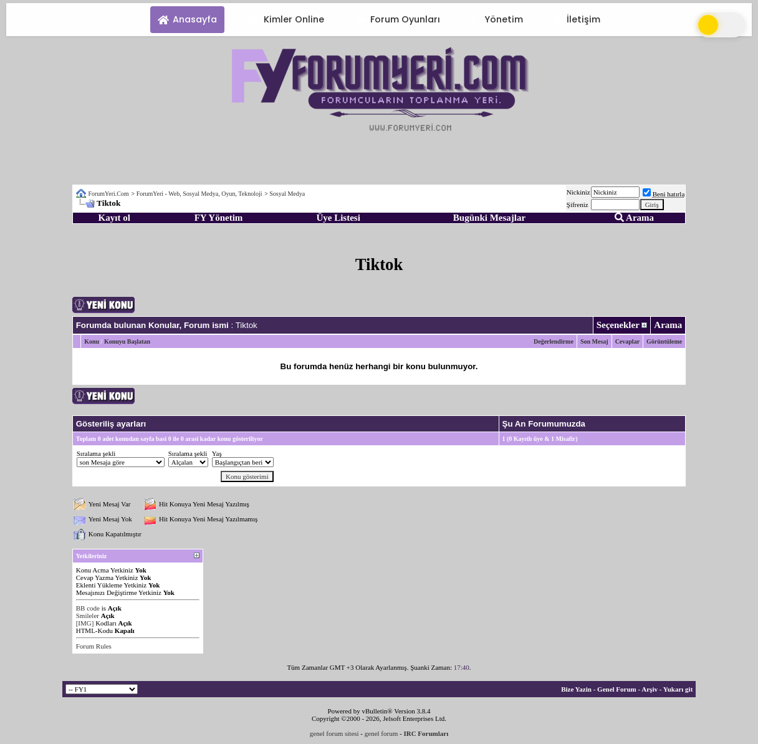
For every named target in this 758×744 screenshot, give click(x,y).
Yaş (217, 453)
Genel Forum (616, 689)
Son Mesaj (594, 341)
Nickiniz (578, 192)
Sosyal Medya (287, 193)
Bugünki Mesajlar (489, 218)
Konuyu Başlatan (127, 341)
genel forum (381, 733)
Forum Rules (94, 646)
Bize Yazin (576, 689)
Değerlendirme (553, 341)
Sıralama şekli (96, 453)
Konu (91, 341)
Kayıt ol (114, 218)
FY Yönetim (218, 218)
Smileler (87, 615)
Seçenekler (618, 325)
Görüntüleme (664, 341)
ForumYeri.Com (108, 193)
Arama (634, 218)
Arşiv (649, 689)
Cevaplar (627, 341)
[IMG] (85, 623)
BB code (88, 608)
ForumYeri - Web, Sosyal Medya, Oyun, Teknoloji (199, 193)
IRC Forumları (425, 733)
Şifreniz (577, 204)
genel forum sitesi (334, 733)
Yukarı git (678, 689)
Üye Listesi (338, 218)
